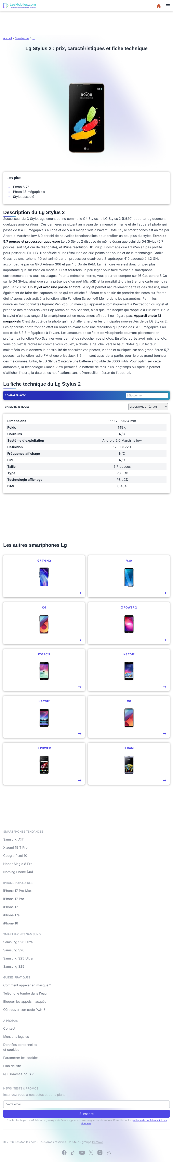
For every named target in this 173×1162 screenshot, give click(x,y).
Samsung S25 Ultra (18, 958)
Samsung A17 (13, 839)
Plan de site (12, 1066)
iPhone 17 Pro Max (17, 891)
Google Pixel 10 (15, 856)
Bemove (97, 1142)
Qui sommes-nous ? (18, 1074)
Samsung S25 (13, 966)
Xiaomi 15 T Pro (15, 847)
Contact (9, 1028)
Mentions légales (16, 1036)
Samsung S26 (13, 950)
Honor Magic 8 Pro (17, 864)
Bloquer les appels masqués (24, 1001)
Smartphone (22, 38)
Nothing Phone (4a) (18, 872)
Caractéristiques (17, 406)
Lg (33, 38)
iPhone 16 (10, 923)
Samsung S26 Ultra (18, 942)
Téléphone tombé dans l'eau (24, 993)
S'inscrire (86, 1114)
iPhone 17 (10, 907)
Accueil (7, 38)
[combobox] (146, 395)
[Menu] (168, 5)
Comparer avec (15, 395)
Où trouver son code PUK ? (24, 1010)
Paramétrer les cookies (20, 1058)
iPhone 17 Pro (13, 899)
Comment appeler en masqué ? (27, 985)
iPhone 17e (11, 915)
